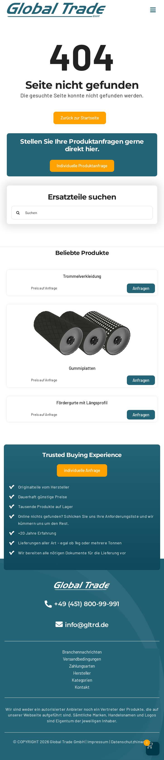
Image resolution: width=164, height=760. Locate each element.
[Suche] (18, 213)
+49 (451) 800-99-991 (86, 604)
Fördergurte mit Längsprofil (82, 402)
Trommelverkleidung (82, 276)
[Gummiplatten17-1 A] (82, 306)
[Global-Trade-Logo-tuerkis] (56, 4)
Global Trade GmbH (67, 741)
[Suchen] (82, 213)
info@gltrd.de (87, 625)
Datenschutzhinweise (131, 741)
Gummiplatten (82, 368)
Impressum (97, 741)
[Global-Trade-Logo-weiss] (82, 583)
